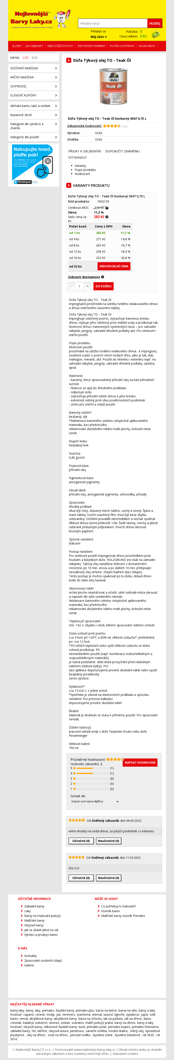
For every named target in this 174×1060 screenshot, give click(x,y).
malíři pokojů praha (99, 1023)
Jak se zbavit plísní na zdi (41, 930)
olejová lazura (58, 1031)
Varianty (80, 166)
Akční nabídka (22, 77)
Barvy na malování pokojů (42, 916)
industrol (41, 1023)
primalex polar (97, 1027)
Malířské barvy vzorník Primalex (123, 916)
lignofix (119, 1014)
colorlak (15, 1023)
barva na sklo (128, 1010)
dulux (147, 1019)
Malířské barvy (34, 920)
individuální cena (114, 266)
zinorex (54, 1023)
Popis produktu (85, 170)
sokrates (78, 1023)
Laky (27, 911)
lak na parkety (113, 1019)
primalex (48, 1010)
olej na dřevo (36, 1035)
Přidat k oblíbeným (84, 151)
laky (37, 1010)
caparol (28, 1014)
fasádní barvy (65, 1010)
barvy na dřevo (124, 1023)
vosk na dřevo (58, 1035)
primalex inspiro (119, 1027)
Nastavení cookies (125, 1054)
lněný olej (137, 1031)
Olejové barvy (33, 925)
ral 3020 (148, 1035)
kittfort (42, 1031)
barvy (29, 1010)
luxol (82, 1027)
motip (50, 1014)
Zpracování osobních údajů (43, 960)
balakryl (28, 1023)
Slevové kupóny (23, 95)
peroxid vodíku (80, 1035)
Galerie (29, 965)
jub (58, 1014)
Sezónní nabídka (24, 68)
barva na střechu (90, 1019)
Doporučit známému (122, 151)
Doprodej (18, 86)
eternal (97, 1014)
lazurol (108, 1014)
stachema (83, 1014)
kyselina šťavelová (127, 1035)
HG (34, 1031)
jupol (144, 1014)
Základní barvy (34, 906)
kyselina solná (102, 1035)
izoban (65, 1023)
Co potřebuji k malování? (118, 906)
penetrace (77, 1031)
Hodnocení (82, 174)
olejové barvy (32, 1027)
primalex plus (85, 1010)
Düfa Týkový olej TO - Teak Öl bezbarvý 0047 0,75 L (106, 196)
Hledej (155, 23)
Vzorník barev (110, 911)
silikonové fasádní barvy (60, 1027)
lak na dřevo (133, 1019)
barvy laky (17, 1010)
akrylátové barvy (40, 1019)
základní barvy (20, 1031)
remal (24, 1019)
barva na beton (106, 1010)
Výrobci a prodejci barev (41, 935)
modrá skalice (118, 1031)
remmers (68, 1014)
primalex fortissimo (145, 1027)
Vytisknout (77, 157)
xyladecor (132, 1014)
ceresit (40, 1014)
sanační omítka (96, 1031)
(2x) (124, 126)
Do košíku (103, 286)
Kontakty (30, 956)
